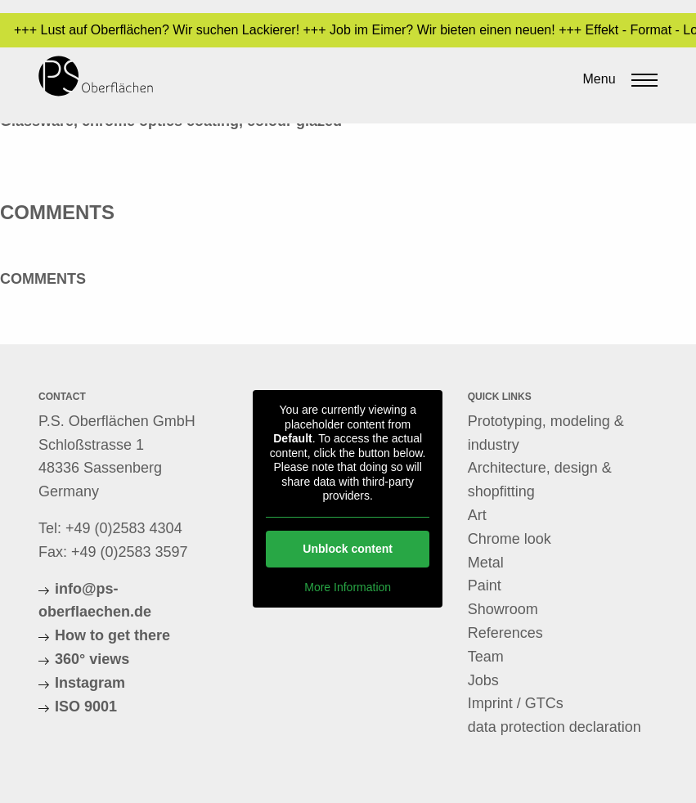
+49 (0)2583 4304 (123, 528)
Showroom (503, 609)
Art (477, 515)
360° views (92, 659)
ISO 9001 (86, 706)
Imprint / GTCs (516, 703)
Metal (486, 562)
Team (486, 656)
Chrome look (509, 539)
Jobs (483, 680)
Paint (484, 585)
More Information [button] (348, 586)
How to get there (112, 635)
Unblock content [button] (348, 547)
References (505, 633)
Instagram (90, 683)
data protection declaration (554, 727)
